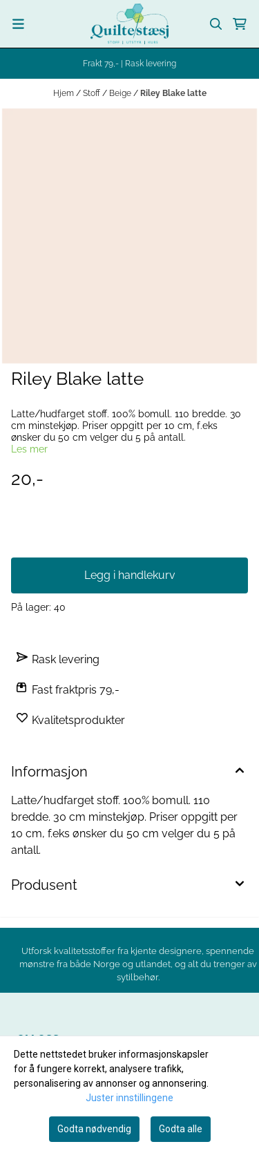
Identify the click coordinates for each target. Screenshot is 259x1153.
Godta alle (180, 1128)
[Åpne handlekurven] (239, 24)
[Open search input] (216, 24)
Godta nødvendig (94, 1128)
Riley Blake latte (173, 93)
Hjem (64, 93)
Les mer (29, 449)
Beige (121, 93)
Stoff (92, 93)
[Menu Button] (18, 24)
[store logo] (129, 23)
